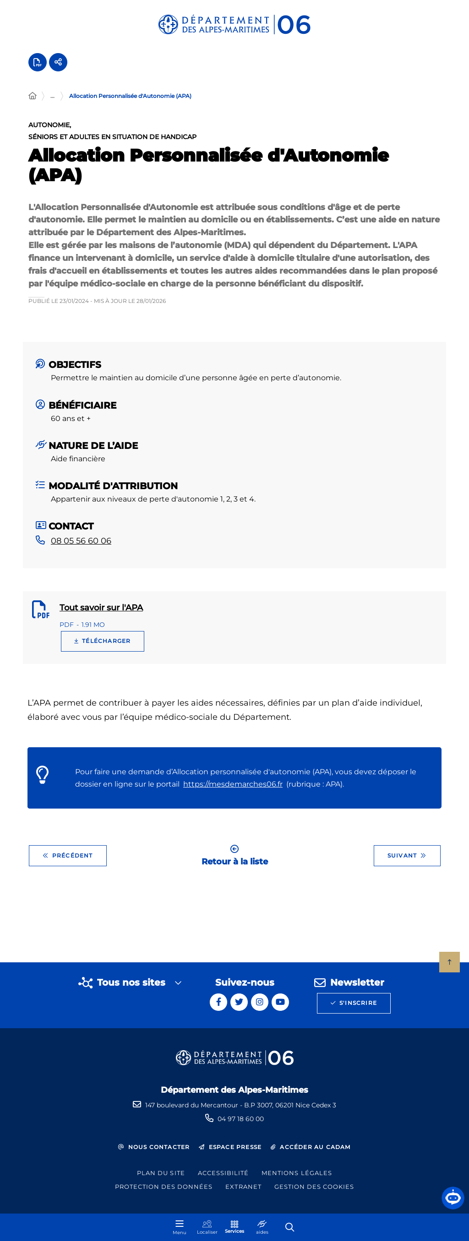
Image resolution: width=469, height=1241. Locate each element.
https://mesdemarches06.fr (233, 788)
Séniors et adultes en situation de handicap (112, 142)
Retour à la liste (235, 860)
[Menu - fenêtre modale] (179, 1227)
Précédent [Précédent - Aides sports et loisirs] (68, 860)
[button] (453, 1198)
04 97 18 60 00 (241, 1119)
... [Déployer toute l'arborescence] (52, 100)
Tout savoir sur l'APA (101, 612)
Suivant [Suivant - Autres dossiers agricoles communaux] (407, 860)
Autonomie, (49, 130)
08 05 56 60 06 (81, 545)
